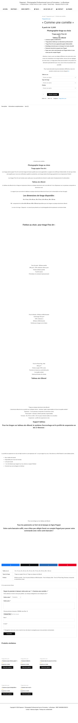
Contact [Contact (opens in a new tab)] (27, 716)
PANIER (70, 12)
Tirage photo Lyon (50, 19)
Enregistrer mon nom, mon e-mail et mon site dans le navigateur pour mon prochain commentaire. (29, 635)
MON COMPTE (26, 12)
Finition (44, 89)
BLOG (38, 12)
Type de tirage (45, 83)
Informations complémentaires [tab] (17, 110)
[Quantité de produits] (44, 98)
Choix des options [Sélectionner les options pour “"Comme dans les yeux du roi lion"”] (47, 673)
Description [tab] (4, 110)
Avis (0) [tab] (28, 110)
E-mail (5, 628)
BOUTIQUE (14, 12)
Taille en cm (45, 78)
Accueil (43, 19)
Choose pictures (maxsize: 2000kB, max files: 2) (16, 615)
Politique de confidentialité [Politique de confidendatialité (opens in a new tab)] (46, 716)
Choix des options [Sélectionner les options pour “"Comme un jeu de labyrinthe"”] (9, 701)
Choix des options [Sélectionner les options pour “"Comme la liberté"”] (28, 672)
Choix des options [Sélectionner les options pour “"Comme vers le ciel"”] (28, 701)
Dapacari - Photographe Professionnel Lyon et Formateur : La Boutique (47, 4)
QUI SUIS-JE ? (49, 12)
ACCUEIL (5, 12)
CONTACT (60, 12)
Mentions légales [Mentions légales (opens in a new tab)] (34, 716)
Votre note (7, 601)
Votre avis (7, 605)
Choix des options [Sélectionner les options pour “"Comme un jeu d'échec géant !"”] (9, 672)
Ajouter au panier (53, 98)
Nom (5, 622)
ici (68, 74)
